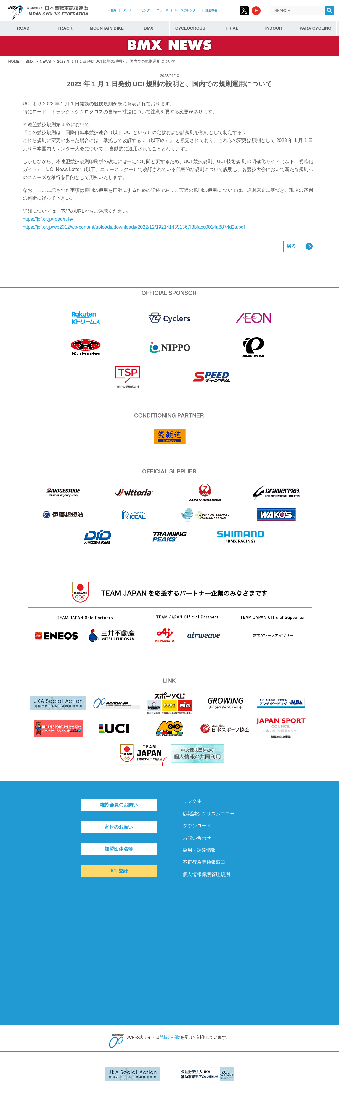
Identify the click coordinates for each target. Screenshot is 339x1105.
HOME (14, 61)
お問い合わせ (197, 837)
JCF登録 (110, 10)
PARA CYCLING (316, 28)
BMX (148, 28)
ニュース (162, 10)
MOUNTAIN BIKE (107, 28)
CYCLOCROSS (190, 28)
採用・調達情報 (199, 850)
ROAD (23, 28)
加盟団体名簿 (119, 848)
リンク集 (192, 801)
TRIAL (232, 28)
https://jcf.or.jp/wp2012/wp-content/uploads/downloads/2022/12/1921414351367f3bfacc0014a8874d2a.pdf (134, 227)
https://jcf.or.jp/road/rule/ (48, 219)
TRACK (64, 28)
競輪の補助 (170, 1037)
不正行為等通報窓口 (204, 862)
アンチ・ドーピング (136, 10)
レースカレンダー (187, 10)
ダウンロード (197, 825)
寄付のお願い (119, 826)
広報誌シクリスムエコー (209, 813)
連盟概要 (211, 10)
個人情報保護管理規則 (206, 874)
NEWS (45, 61)
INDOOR (273, 28)
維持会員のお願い (119, 804)
